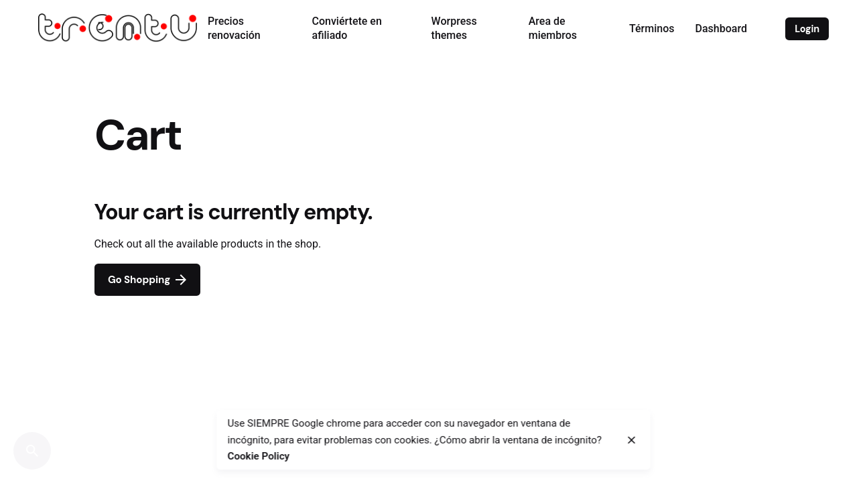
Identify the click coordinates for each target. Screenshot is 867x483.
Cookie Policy (259, 456)
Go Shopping (147, 279)
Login (807, 29)
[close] (632, 440)
